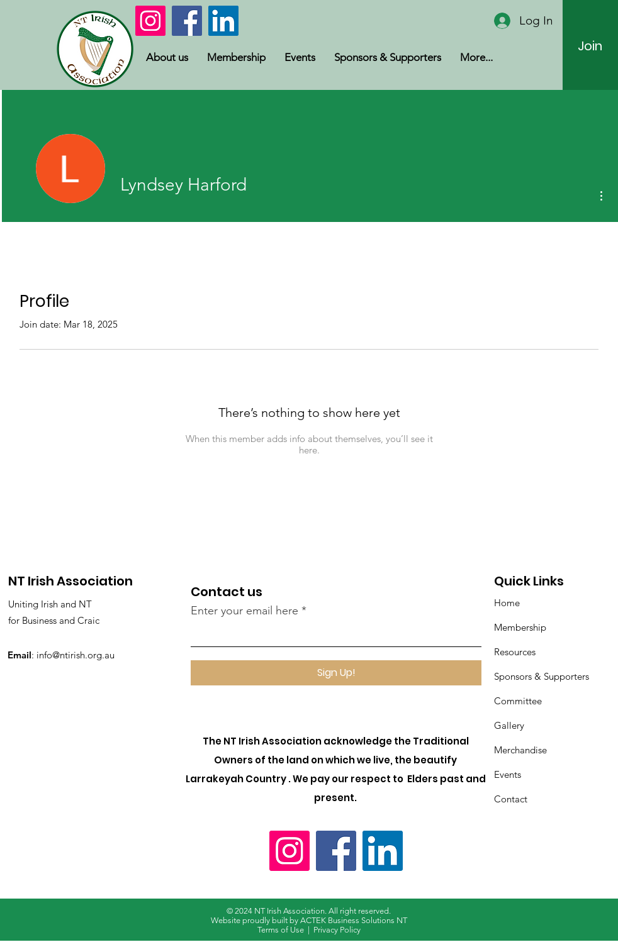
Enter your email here (244, 610)
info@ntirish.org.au (76, 655)
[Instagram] (150, 21)
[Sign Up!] (336, 672)
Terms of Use (280, 929)
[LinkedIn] (223, 21)
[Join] (590, 45)
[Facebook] (187, 21)
